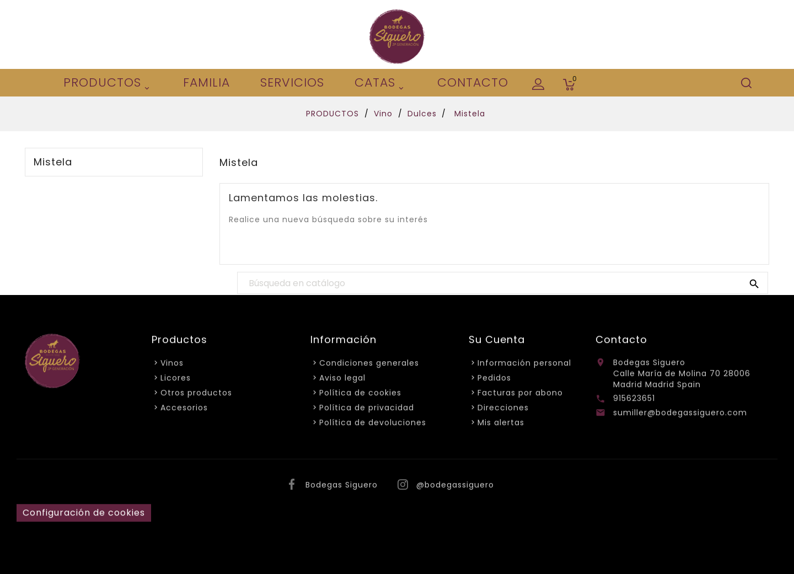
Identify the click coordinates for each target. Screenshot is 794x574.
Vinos (172, 365)
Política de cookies (360, 394)
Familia (206, 82)
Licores (175, 379)
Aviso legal (342, 379)
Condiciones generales (369, 365)
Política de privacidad (366, 409)
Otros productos (196, 394)
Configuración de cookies (84, 514)
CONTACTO (472, 82)
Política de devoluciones (372, 424)
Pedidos (494, 379)
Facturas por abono (520, 394)
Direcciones (503, 409)
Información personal (524, 365)
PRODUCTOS (108, 84)
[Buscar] (503, 283)
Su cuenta (497, 341)
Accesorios (184, 409)
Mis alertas (501, 424)
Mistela (53, 162)
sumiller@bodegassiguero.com (680, 414)
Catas (381, 84)
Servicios (292, 82)
